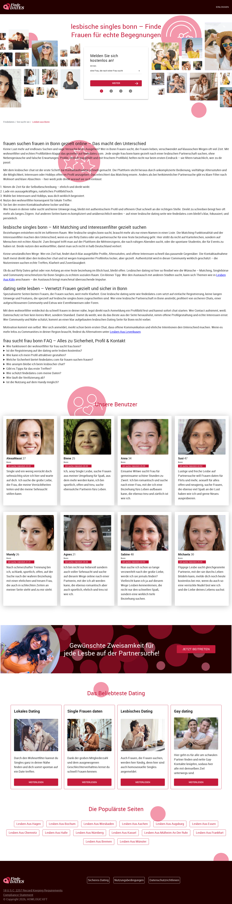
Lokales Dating (27, 711)
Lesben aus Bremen (99, 841)
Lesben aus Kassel (124, 833)
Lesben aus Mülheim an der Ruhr (166, 833)
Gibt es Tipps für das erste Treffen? (29, 368)
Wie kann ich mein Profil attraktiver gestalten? (36, 355)
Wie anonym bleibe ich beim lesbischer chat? (35, 364)
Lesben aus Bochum (62, 824)
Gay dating (183, 711)
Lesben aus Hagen (28, 824)
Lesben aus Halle (56, 833)
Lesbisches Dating (137, 711)
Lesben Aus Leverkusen (125, 332)
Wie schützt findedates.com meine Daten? (33, 373)
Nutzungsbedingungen (129, 880)
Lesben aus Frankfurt (209, 833)
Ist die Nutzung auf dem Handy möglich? (32, 382)
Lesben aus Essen (204, 824)
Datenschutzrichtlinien (164, 880)
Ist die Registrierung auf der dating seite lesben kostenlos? (44, 350)
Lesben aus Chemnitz (23, 833)
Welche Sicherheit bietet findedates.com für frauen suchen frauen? (49, 359)
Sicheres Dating (98, 880)
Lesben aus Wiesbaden (99, 824)
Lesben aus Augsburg (170, 824)
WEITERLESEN (36, 782)
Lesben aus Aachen (135, 824)
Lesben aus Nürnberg (90, 833)
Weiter (116, 83)
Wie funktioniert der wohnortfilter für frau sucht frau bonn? (43, 346)
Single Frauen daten (84, 711)
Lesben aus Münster (133, 841)
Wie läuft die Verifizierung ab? (25, 377)
